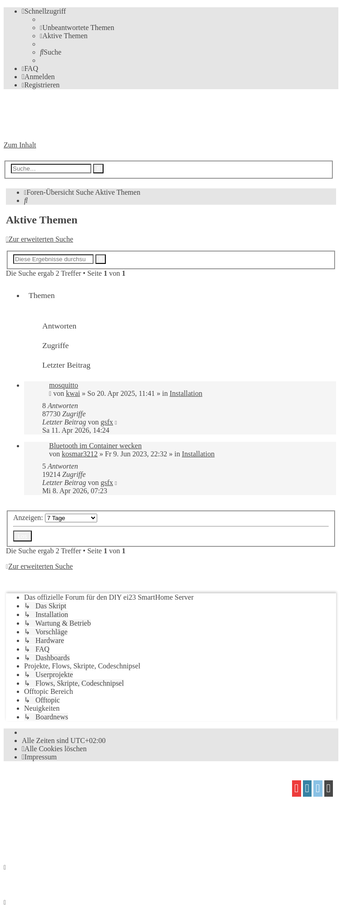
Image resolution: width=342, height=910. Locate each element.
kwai (73, 393)
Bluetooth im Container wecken (95, 446)
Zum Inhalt (20, 145)
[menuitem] (77, 27)
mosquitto (63, 385)
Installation (185, 393)
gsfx (106, 422)
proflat (35, 820)
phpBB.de (108, 803)
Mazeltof (79, 820)
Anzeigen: (55, 517)
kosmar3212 (80, 454)
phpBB (55, 785)
